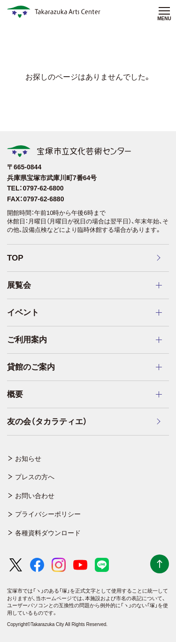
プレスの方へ (34, 477)
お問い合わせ (34, 495)
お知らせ (28, 458)
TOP (15, 258)
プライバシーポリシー (48, 514)
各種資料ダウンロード (48, 533)
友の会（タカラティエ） (47, 421)
